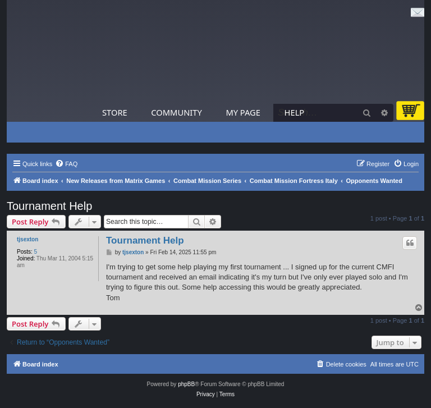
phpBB (186, 384)
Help (295, 112)
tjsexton (27, 239)
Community (176, 112)
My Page (243, 112)
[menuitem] (66, 164)
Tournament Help (49, 206)
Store (114, 112)
